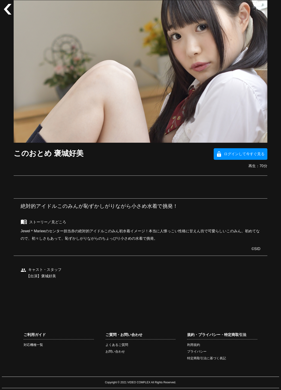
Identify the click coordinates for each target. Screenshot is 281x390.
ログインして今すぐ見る (244, 154)
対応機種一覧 (33, 345)
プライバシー (197, 351)
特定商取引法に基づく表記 (206, 358)
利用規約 (193, 345)
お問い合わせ (115, 351)
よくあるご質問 (116, 345)
